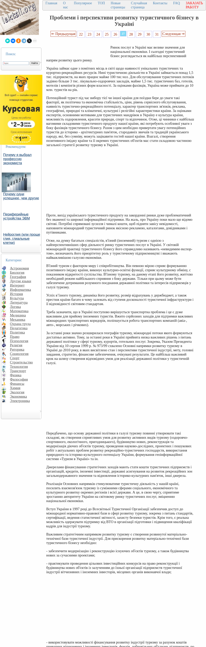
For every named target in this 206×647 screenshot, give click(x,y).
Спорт (14, 358)
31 (157, 34)
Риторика (17, 349)
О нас (65, 5)
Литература (19, 302)
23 (89, 34)
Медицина (18, 315)
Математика (19, 311)
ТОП (101, 3)
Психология (19, 341)
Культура (17, 298)
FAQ (176, 3)
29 (139, 34)
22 (81, 34)
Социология (19, 354)
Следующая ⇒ (173, 34)
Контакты (160, 3)
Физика (15, 375)
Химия (15, 388)
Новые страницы (118, 5)
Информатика (20, 290)
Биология (17, 272)
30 (148, 34)
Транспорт (18, 371)
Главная (51, 3)
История (16, 294)
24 (98, 34)
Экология (17, 392)
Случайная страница (139, 5)
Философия (19, 379)
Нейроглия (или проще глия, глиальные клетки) (21, 239)
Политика (17, 332)
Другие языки (20, 281)
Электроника (20, 401)
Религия (16, 345)
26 (115, 34)
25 (107, 34)
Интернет (17, 285)
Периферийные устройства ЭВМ (16, 216)
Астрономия (19, 268)
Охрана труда (20, 324)
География (18, 277)
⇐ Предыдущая (63, 34)
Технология (19, 366)
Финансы (17, 384)
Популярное (83, 3)
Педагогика (19, 328)
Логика (15, 307)
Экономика (18, 396)
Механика (17, 319)
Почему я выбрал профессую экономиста (17, 159)
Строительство (21, 362)
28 (131, 34)
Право (14, 337)
